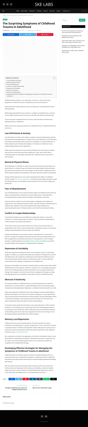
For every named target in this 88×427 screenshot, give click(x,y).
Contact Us (66, 11)
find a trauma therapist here (23, 179)
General (39, 11)
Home (17, 11)
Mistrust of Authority (13, 90)
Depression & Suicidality (13, 88)
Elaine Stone (7, 30)
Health (45, 11)
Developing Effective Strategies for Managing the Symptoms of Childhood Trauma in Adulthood (30, 95)
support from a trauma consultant (36, 241)
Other (58, 11)
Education (24, 11)
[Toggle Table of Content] (53, 78)
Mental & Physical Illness (14, 82)
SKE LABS (44, 4)
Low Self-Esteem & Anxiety (14, 80)
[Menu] (3, 11)
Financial (32, 11)
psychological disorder (21, 332)
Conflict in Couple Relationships (16, 86)
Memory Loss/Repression (14, 92)
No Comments (29, 30)
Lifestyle (52, 11)
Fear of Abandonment (13, 84)
